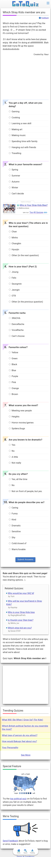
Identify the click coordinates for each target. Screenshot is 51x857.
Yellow (13, 352)
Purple (13, 376)
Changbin (15, 243)
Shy (12, 537)
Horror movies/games (21, 422)
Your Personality (10, 747)
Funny (13, 513)
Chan (13, 231)
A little (13, 457)
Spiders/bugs (17, 428)
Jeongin (14, 290)
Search (25, 851)
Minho (13, 237)
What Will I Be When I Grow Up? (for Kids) (22, 719)
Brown (13, 394)
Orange (14, 388)
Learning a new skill (20, 123)
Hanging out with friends (22, 147)
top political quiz (18, 798)
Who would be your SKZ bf (21, 593)
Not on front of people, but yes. (25, 491)
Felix (12, 278)
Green (13, 358)
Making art (15, 129)
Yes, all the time (18, 479)
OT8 (12, 295)
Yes (12, 445)
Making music (17, 135)
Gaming (14, 111)
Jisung (13, 272)
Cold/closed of (17, 543)
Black (13, 364)
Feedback (45, 18)
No (12, 451)
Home (18, 851)
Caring (13, 507)
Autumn (14, 181)
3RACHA (14, 318)
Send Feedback (10, 840)
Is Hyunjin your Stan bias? (20, 620)
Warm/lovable (17, 549)
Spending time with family (23, 141)
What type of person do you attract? (19, 735)
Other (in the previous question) (26, 301)
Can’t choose (17, 336)
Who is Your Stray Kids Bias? (34, 205)
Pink (12, 382)
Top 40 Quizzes (36, 212)
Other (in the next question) (24, 255)
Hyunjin (14, 249)
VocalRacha (16, 330)
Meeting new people (20, 410)
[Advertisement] (25, 77)
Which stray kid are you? (20, 628)
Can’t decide (16, 193)
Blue (12, 370)
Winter (13, 187)
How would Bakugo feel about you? (19, 741)
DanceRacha (16, 324)
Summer (14, 175)
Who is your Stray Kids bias (21, 612)
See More (25, 755)
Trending (32, 851)
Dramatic (15, 525)
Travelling (15, 153)
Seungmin (15, 284)
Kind (12, 519)
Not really (15, 463)
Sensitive (15, 531)
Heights (14, 416)
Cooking (14, 117)
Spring (13, 169)
